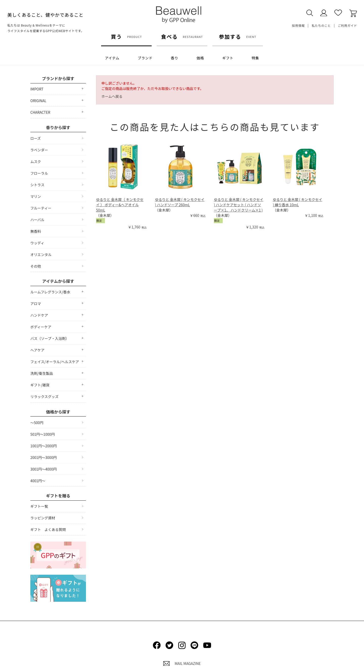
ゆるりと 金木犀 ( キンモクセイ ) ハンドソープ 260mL (179, 202)
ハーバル (37, 219)
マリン (35, 196)
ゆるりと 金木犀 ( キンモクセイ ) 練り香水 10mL (297, 202)
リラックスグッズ (44, 396)
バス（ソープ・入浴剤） (49, 338)
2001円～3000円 (43, 457)
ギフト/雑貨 (40, 384)
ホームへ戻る (112, 96)
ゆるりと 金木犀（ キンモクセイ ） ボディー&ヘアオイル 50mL (120, 205)
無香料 (35, 231)
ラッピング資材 (42, 517)
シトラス (37, 184)
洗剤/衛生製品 (41, 373)
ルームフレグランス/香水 (50, 291)
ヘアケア (37, 350)
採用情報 (298, 25)
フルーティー (40, 208)
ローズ (35, 138)
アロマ (35, 303)
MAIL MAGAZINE (182, 663)
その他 (35, 266)
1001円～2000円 (43, 445)
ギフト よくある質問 (48, 529)
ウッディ (37, 242)
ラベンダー (39, 149)
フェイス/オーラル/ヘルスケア (54, 361)
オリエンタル (41, 254)
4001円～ (37, 480)
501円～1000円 (42, 434)
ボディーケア (40, 326)
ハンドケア (39, 315)
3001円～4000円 (43, 469)
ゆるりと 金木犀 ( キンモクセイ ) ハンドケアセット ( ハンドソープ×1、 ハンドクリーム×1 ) (238, 205)
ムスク (35, 161)
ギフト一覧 (39, 506)
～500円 (36, 422)
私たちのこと (321, 25)
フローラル (39, 173)
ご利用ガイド (347, 25)
